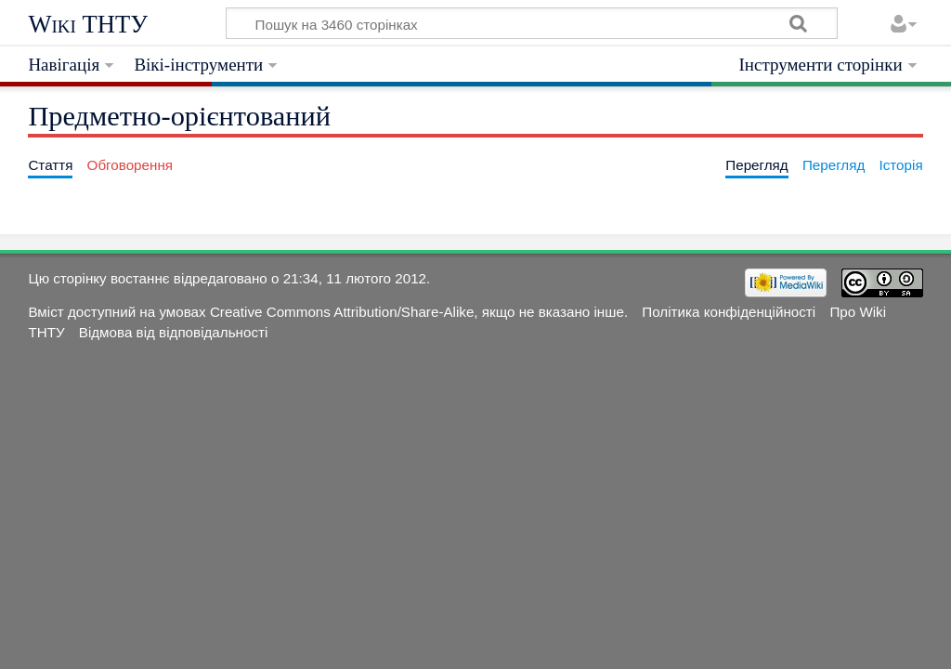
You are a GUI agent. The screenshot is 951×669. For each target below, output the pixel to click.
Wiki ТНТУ (88, 24)
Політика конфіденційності (728, 312)
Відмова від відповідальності (173, 332)
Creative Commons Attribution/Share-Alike (342, 312)
